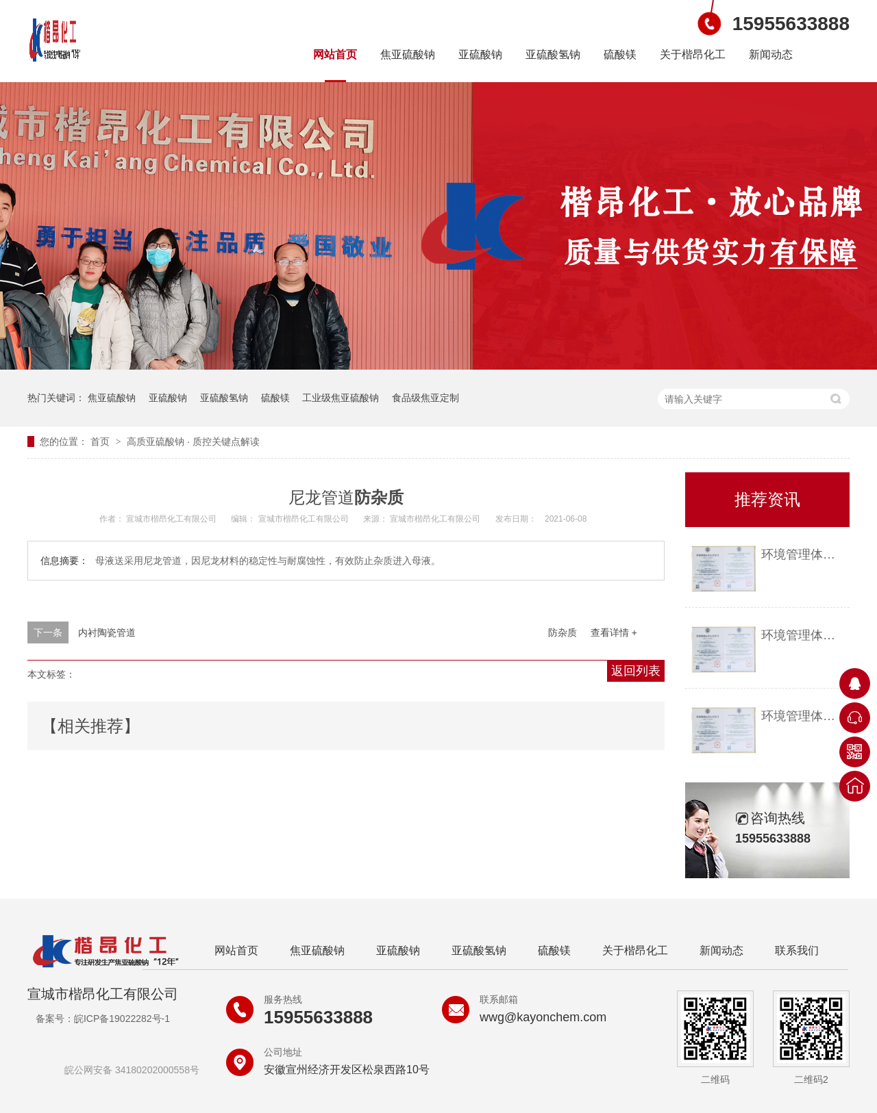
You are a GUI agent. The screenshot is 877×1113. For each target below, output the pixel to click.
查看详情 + (614, 632)
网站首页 (335, 54)
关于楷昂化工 (693, 54)
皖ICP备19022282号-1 (122, 1018)
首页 (101, 441)
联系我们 (797, 950)
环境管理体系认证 (802, 554)
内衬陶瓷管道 (107, 632)
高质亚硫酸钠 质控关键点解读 (193, 441)
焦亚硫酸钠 (407, 54)
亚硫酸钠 (480, 54)
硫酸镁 (620, 54)
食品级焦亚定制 (425, 397)
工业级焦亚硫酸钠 (340, 397)
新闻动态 (771, 54)
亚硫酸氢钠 (553, 54)
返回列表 (635, 671)
